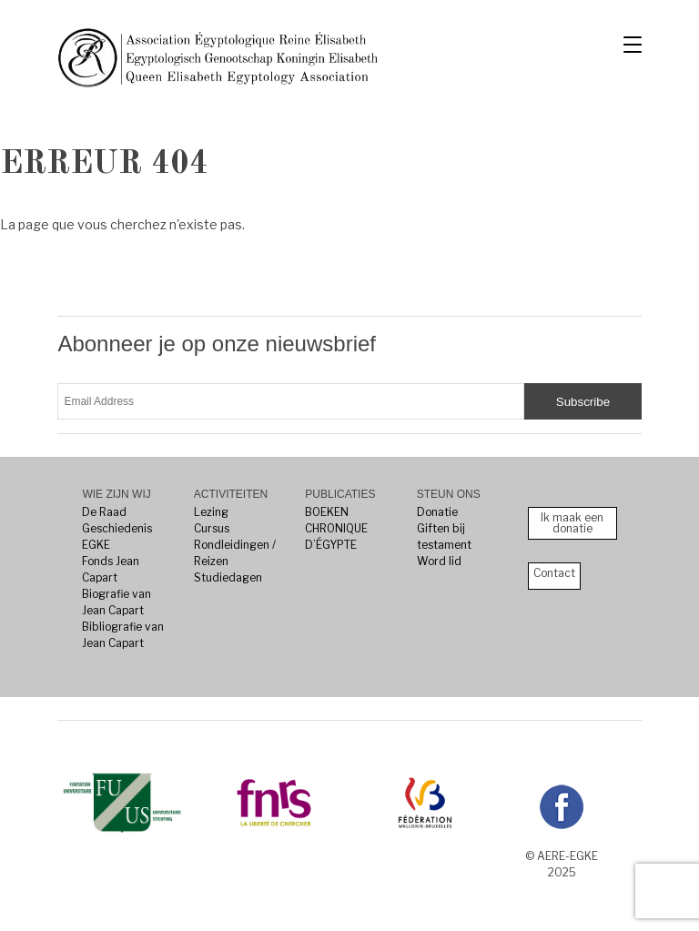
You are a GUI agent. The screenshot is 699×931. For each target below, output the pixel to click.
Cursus (211, 528)
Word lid (439, 561)
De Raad (104, 512)
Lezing (211, 512)
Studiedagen (228, 577)
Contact (554, 573)
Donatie (437, 512)
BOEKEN (327, 512)
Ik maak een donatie (572, 523)
